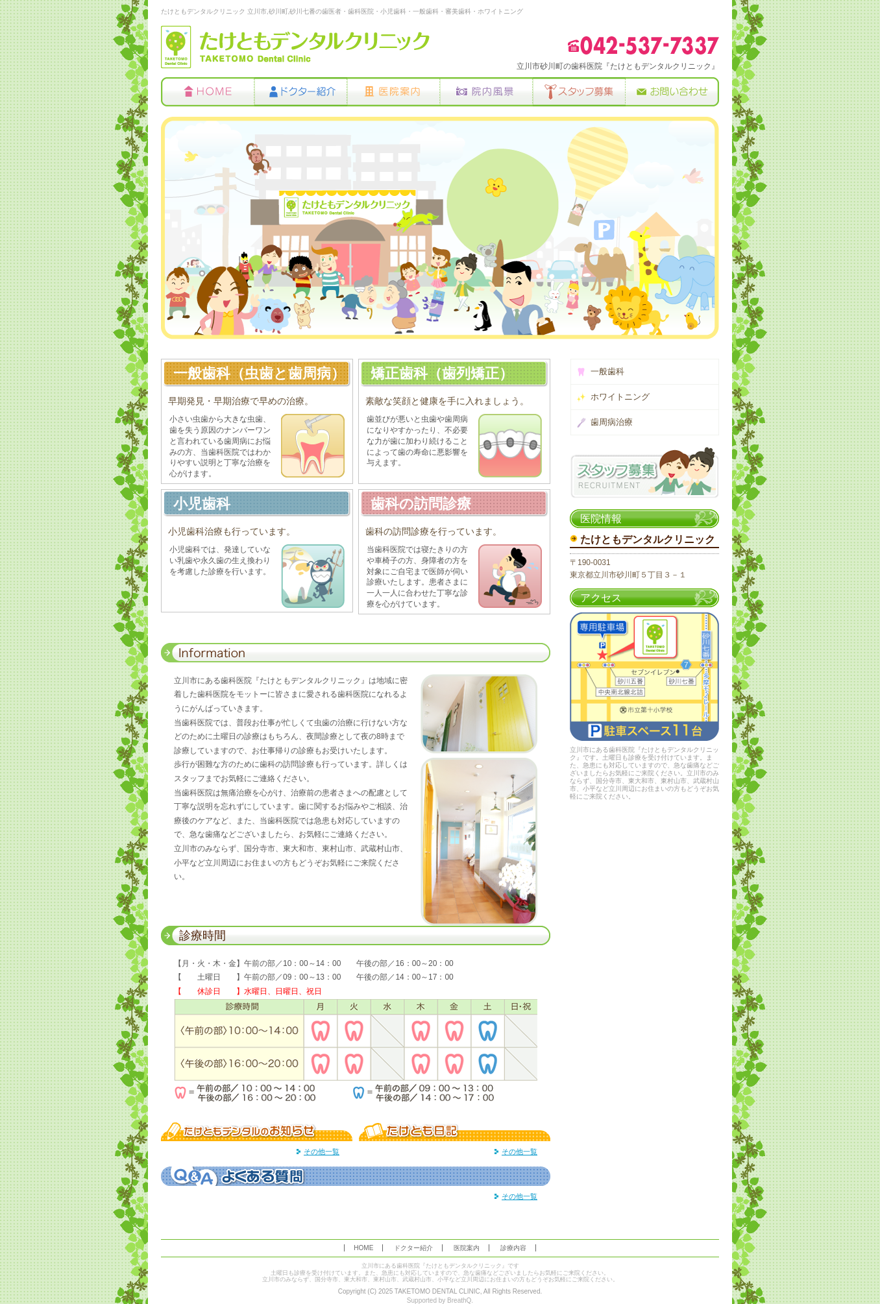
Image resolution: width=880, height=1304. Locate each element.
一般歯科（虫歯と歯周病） (259, 373)
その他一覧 (321, 1151)
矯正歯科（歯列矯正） (442, 373)
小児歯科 (201, 504)
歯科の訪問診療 (421, 504)
